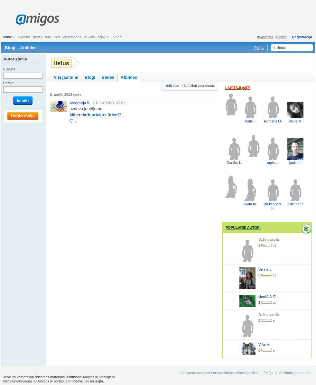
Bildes (108, 77)
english (281, 37)
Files (57, 37)
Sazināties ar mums (294, 373)
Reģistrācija (302, 37)
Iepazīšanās (71, 37)
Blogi (10, 47)
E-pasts (24, 37)
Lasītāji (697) (237, 88)
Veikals (89, 37)
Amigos (37, 19)
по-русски (265, 37)
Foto (48, 37)
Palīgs (259, 47)
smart (117, 37)
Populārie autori (243, 227)
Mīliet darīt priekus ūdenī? (95, 114)
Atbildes (28, 47)
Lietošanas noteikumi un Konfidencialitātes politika (218, 373)
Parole (8, 83)
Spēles (37, 37)
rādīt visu (172, 85)
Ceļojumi (103, 37)
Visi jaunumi (66, 77)
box (9, 37)
